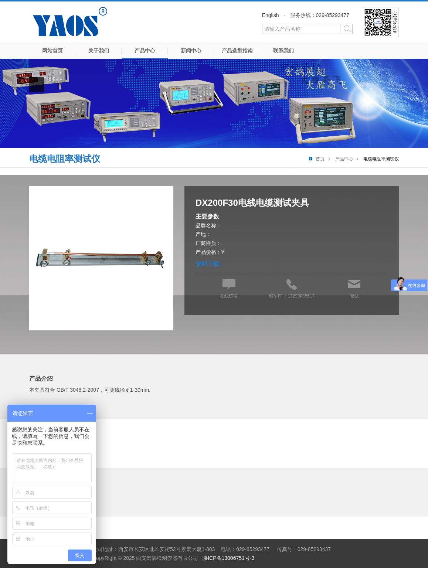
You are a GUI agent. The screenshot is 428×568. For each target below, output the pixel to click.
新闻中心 (191, 51)
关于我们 (98, 51)
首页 (320, 158)
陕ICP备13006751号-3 (228, 558)
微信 (381, 22)
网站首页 (52, 51)
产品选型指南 (237, 51)
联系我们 (283, 51)
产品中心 (145, 51)
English (270, 15)
